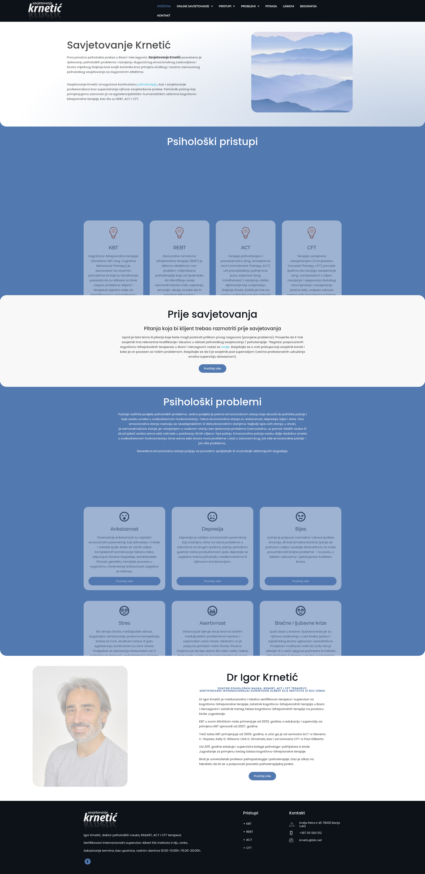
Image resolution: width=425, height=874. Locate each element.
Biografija (308, 6)
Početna (164, 6)
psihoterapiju (101, 84)
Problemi (250, 6)
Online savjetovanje (195, 6)
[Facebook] (88, 861)
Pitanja (271, 6)
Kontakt (163, 15)
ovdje (225, 347)
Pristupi (227, 6)
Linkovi (288, 6)
